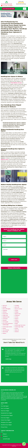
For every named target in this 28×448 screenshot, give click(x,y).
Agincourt (5, 305)
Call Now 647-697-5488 (8, 8)
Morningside (5, 321)
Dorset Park (5, 313)
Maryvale (5, 320)
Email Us (5, 436)
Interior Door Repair (5, 420)
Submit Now (14, 259)
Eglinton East (18, 313)
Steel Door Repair (5, 410)
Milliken (16, 320)
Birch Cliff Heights (6, 308)
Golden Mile (5, 315)
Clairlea (16, 310)
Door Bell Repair (5, 406)
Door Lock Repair (5, 408)
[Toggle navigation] (24, 8)
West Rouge (5, 331)
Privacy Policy (4, 427)
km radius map (14, 281)
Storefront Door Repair (6, 424)
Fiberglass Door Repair (6, 422)
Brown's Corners (18, 308)
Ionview (16, 317)
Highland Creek (6, 317)
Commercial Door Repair (7, 415)
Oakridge (17, 321)
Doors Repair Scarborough (15, 445)
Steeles (4, 328)
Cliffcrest (5, 312)
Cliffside (16, 312)
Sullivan (16, 328)
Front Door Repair (5, 417)
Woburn (4, 333)
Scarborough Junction (7, 326)
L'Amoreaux (5, 318)
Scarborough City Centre (20, 325)
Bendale (4, 307)
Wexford (16, 331)
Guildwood (17, 315)
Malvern (16, 318)
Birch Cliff (17, 307)
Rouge (16, 323)
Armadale (17, 305)
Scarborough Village (19, 326)
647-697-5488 (6, 438)
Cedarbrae (5, 310)
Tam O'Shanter (6, 330)
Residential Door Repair (6, 413)
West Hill (17, 330)
